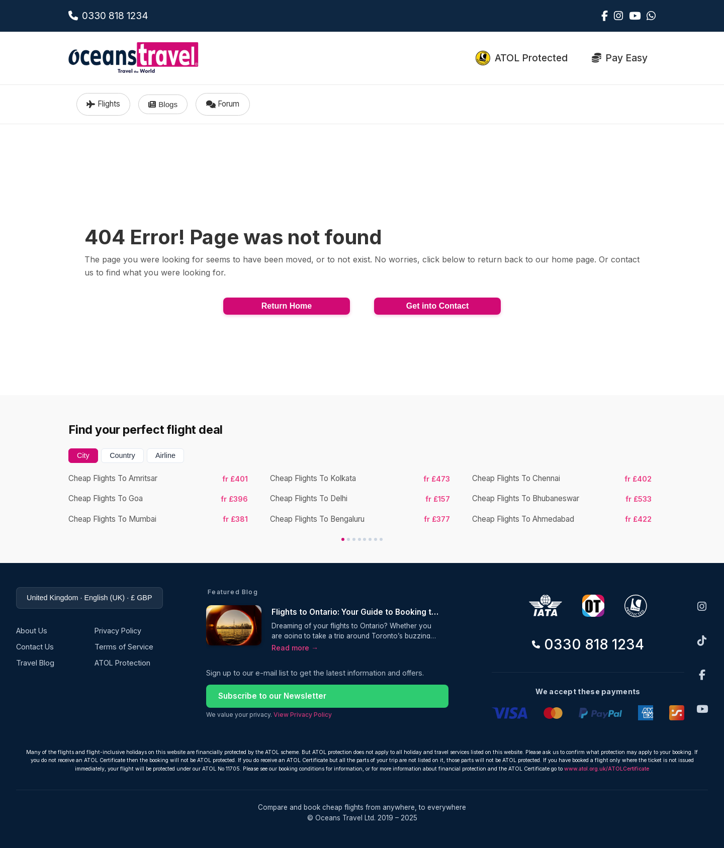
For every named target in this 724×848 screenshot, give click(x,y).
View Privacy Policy (303, 714)
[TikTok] (701, 640)
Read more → (295, 647)
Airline (165, 455)
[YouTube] (702, 709)
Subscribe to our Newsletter (272, 696)
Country (122, 455)
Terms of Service (124, 646)
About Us (31, 630)
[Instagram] (701, 606)
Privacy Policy (118, 630)
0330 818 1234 (588, 644)
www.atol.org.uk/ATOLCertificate (606, 769)
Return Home (286, 306)
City (83, 455)
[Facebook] (702, 675)
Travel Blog (35, 662)
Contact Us (35, 646)
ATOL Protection (122, 662)
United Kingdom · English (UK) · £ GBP (89, 598)
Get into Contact (437, 306)
